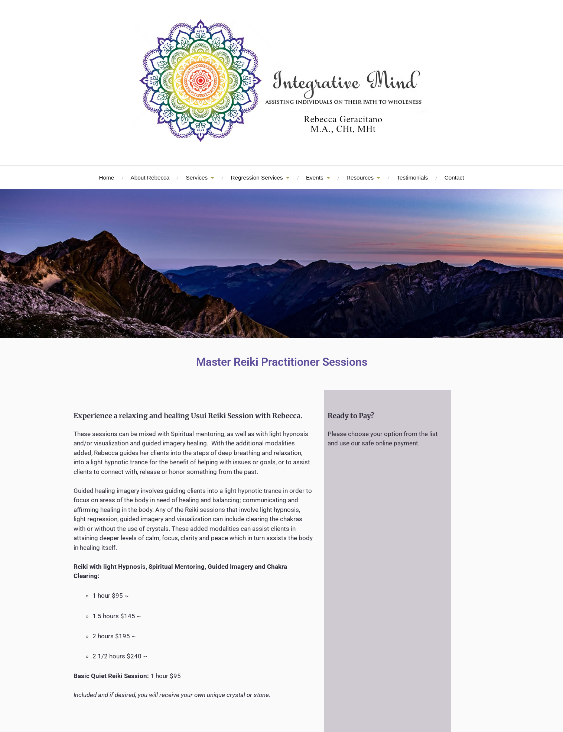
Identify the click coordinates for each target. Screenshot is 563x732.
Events (314, 177)
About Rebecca (150, 177)
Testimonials (412, 177)
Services (197, 177)
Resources (360, 177)
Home (106, 177)
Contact (454, 177)
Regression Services (257, 177)
